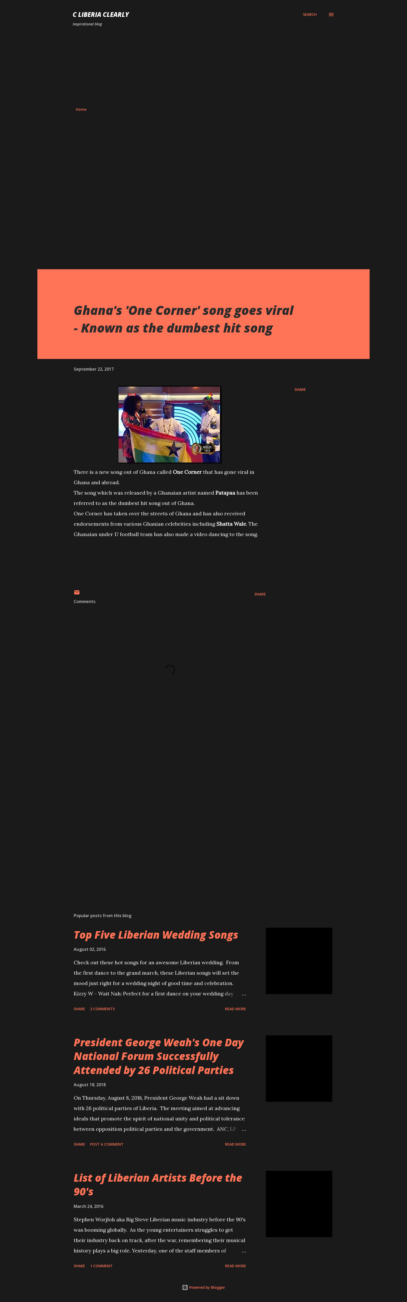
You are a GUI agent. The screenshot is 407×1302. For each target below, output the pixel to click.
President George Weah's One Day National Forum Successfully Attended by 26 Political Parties (159, 1056)
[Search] (310, 14)
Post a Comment (107, 1144)
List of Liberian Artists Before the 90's (158, 1185)
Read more (235, 1008)
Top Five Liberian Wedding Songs (156, 934)
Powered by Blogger (203, 1287)
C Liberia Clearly (101, 14)
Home (81, 109)
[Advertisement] (203, 67)
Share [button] (300, 389)
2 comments (102, 1008)
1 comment (101, 1265)
